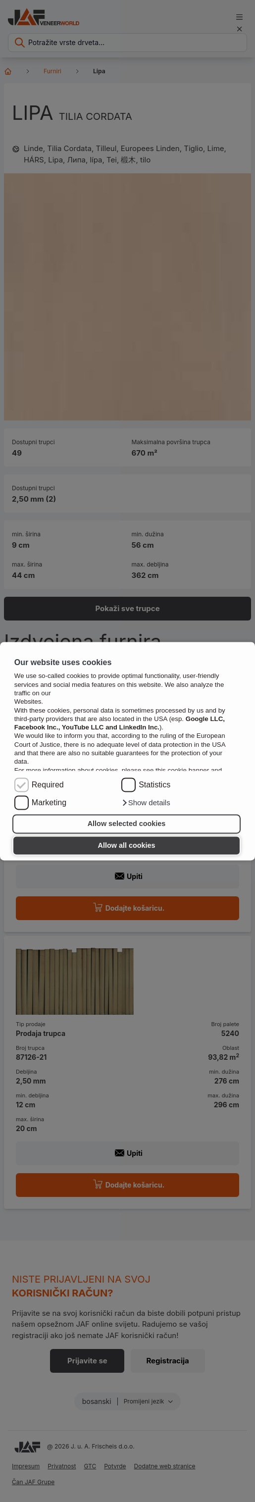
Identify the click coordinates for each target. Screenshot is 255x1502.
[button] (145, 803)
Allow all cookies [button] (126, 845)
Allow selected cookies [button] (127, 824)
